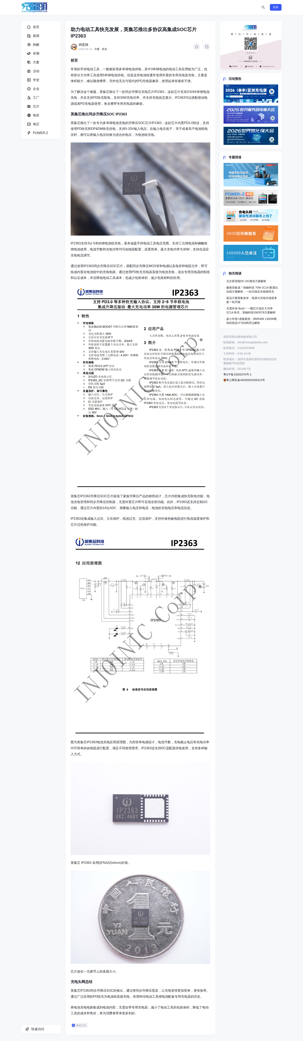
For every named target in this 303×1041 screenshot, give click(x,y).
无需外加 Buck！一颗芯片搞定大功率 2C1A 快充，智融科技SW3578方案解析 (251, 310)
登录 (276, 7)
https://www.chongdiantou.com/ (250, 45)
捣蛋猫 (83, 44)
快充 (104, 49)
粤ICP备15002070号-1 (237, 374)
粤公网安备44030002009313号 (244, 380)
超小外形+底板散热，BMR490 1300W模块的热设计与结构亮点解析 (251, 320)
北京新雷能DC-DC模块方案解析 (246, 281)
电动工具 (81, 1025)
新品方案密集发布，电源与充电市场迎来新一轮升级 (251, 300)
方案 (97, 49)
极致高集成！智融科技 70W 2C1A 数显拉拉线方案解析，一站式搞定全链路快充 (252, 289)
